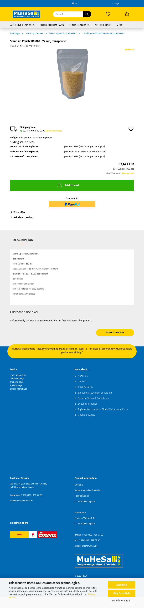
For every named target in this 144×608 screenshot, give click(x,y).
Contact (82, 381)
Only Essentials (121, 593)
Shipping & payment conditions (95, 392)
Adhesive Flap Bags (22, 25)
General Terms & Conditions (93, 398)
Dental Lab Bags (79, 25)
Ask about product (23, 217)
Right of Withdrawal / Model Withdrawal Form (103, 409)
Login (115, 3)
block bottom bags (18, 389)
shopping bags (16, 382)
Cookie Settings (86, 414)
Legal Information (87, 403)
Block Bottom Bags (52, 25)
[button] (127, 14)
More (119, 25)
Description (23, 240)
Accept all (121, 584)
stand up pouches (18, 375)
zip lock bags (16, 385)
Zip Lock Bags (103, 25)
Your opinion (115, 332)
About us (83, 376)
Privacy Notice (86, 387)
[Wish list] (108, 14)
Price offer (19, 212)
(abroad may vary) (54, 131)
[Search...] (87, 14)
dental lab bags (17, 378)
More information (121, 600)
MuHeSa (129, 49)
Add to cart (68, 185)
